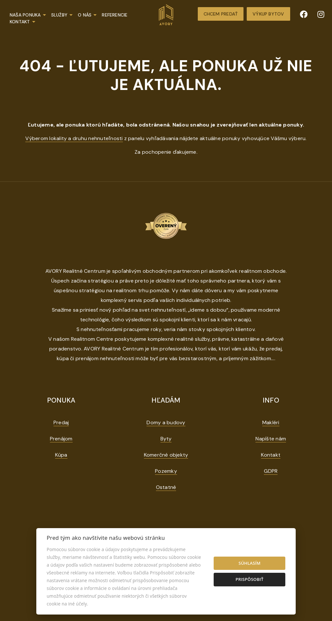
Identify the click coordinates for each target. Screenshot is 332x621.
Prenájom (61, 438)
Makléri (270, 422)
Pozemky (166, 471)
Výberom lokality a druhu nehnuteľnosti (74, 138)
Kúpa (61, 454)
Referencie (114, 15)
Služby (59, 15)
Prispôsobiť (249, 579)
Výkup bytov (268, 14)
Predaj (61, 422)
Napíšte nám (270, 438)
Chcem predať (221, 14)
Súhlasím (250, 563)
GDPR (271, 471)
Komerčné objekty (166, 454)
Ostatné (166, 487)
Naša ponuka (25, 15)
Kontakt (20, 22)
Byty (166, 438)
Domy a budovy (166, 422)
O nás (84, 15)
